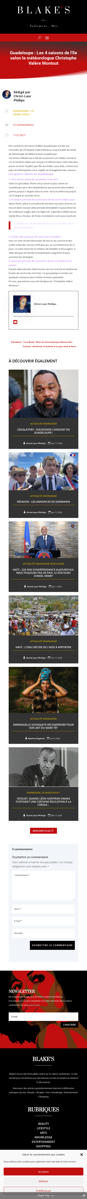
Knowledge (20, 111)
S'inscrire (69, 1024)
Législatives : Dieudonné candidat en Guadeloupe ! (43, 431)
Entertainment (43, 1142)
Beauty (43, 1124)
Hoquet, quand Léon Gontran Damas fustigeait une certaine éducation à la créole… (43, 801)
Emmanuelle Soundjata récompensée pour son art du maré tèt (43, 726)
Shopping (43, 1146)
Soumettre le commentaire (52, 945)
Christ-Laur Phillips (22, 98)
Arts (43, 1133)
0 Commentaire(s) (23, 124)
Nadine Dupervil (36, 738)
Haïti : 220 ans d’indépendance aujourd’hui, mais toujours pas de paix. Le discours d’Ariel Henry (43, 573)
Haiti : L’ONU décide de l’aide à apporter (43, 647)
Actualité (36, 423)
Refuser (43, 1181)
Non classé (57, 563)
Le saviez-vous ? (23, 112)
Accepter (43, 1171)
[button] (81, 1154)
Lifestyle (43, 1128)
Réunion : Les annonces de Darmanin (43, 501)
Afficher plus (42, 830)
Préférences (43, 1190)
